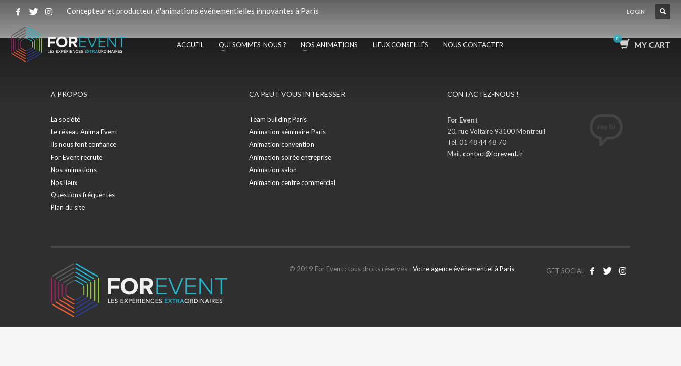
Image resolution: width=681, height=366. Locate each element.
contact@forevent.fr (493, 153)
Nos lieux (64, 182)
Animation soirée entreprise (290, 157)
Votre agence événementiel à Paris (463, 269)
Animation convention (281, 144)
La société (65, 119)
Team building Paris (278, 119)
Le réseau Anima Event (84, 132)
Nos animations (74, 170)
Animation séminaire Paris (287, 132)
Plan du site (68, 207)
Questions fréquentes (83, 195)
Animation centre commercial (292, 182)
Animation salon (273, 170)
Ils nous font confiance (83, 144)
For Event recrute (76, 157)
